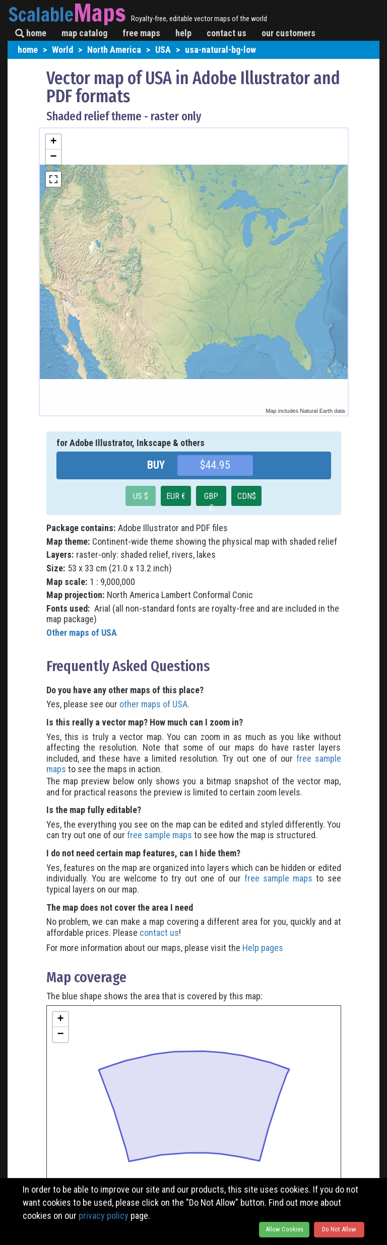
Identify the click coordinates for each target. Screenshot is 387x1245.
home (30, 33)
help (183, 33)
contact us (226, 33)
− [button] (53, 157)
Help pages (262, 947)
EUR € (175, 496)
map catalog (84, 33)
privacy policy (103, 1215)
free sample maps (159, 835)
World (62, 49)
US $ (140, 496)
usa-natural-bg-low (220, 49)
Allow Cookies (284, 1229)
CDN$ (246, 496)
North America (114, 49)
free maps (141, 33)
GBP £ (211, 498)
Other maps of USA (81, 632)
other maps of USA (153, 704)
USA (163, 49)
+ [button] (53, 142)
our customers (288, 33)
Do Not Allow (339, 1229)
